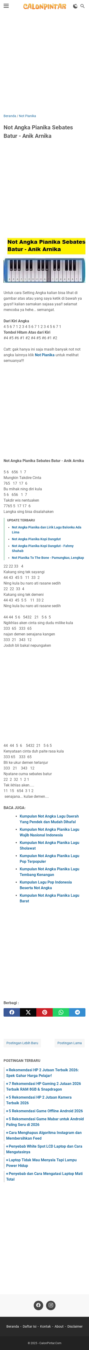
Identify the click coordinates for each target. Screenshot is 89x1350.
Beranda (12, 1326)
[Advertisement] (44, 63)
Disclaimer (75, 1326)
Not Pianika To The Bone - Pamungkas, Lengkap (48, 558)
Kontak (45, 1326)
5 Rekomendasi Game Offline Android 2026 (46, 1111)
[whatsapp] (61, 1012)
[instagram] (51, 1305)
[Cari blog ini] (82, 6)
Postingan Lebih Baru (22, 1043)
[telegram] (77, 1012)
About (59, 1326)
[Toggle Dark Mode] (75, 6)
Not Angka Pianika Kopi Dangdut (36, 539)
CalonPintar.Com (50, 1343)
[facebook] (12, 1012)
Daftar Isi (29, 1326)
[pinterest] (44, 1012)
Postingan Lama (69, 1043)
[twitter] (28, 1012)
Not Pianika (45, 355)
